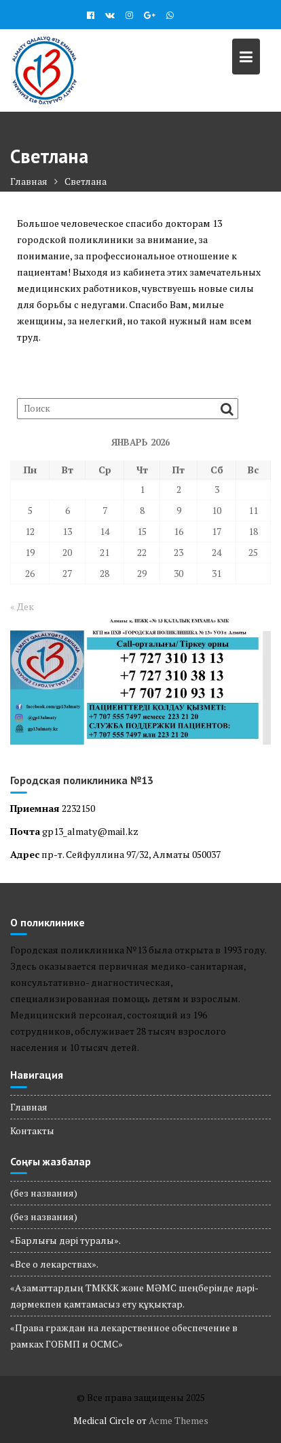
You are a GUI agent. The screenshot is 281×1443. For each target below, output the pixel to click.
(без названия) (43, 1192)
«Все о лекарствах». (54, 1263)
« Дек (22, 606)
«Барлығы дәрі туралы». (65, 1240)
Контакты (32, 1130)
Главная (29, 1106)
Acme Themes (178, 1420)
